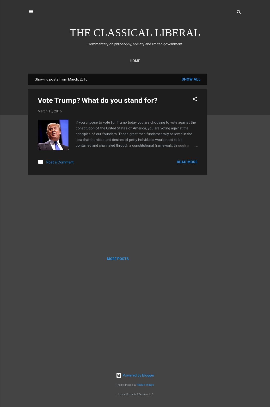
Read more (187, 162)
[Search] (239, 13)
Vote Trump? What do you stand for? (98, 100)
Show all (191, 79)
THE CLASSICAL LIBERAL (135, 33)
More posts (118, 259)
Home (135, 61)
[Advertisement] (226, 145)
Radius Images (145, 384)
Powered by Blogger (135, 375)
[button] (195, 100)
